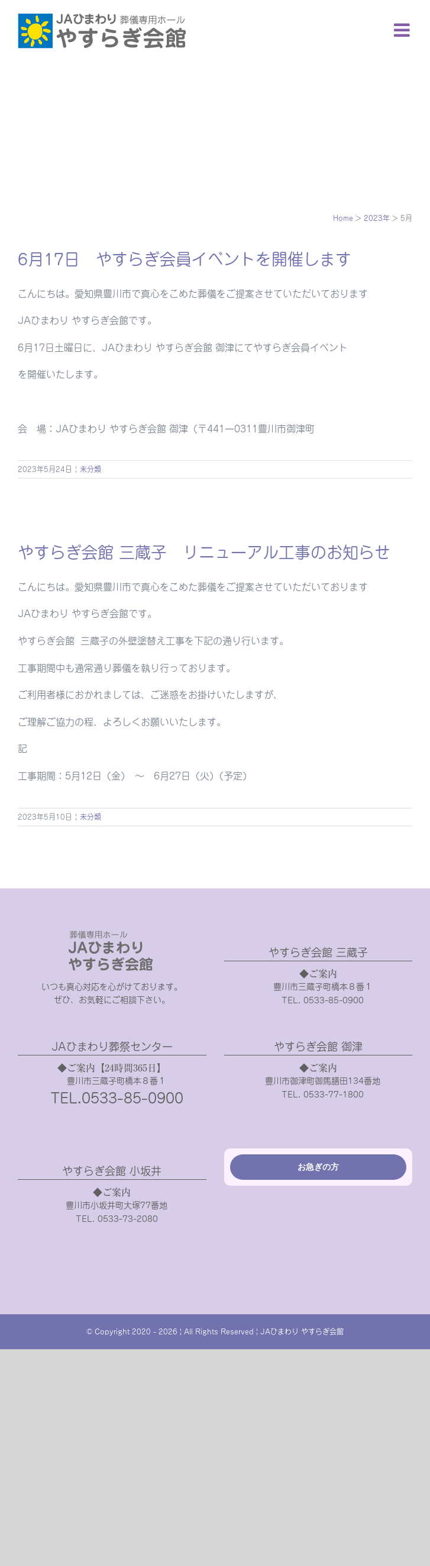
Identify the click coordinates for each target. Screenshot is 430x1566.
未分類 (90, 469)
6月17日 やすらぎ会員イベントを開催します (184, 259)
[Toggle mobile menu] (403, 30)
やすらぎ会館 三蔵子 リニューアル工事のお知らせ (204, 552)
